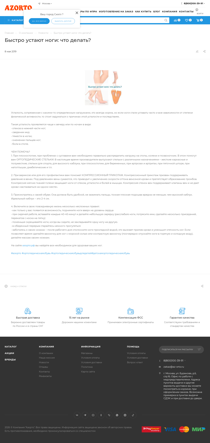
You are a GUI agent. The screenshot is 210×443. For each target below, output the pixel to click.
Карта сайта (88, 371)
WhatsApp (117, 415)
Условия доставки (91, 362)
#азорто (16, 253)
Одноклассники (101, 415)
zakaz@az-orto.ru (173, 366)
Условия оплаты (90, 357)
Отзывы (43, 367)
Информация (91, 346)
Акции (9, 353)
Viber (109, 415)
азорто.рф (28, 245)
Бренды (10, 359)
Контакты (44, 371)
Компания (46, 346)
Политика (87, 367)
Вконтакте (77, 415)
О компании (46, 353)
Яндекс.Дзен (125, 415)
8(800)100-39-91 (193, 3)
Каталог (11, 346)
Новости (44, 362)
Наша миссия (47, 357)
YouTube (93, 415)
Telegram (85, 415)
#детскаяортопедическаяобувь (110, 253)
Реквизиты (45, 376)
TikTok (133, 415)
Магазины (87, 353)
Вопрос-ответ (135, 362)
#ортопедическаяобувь (36, 253)
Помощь (133, 346)
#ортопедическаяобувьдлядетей (71, 253)
